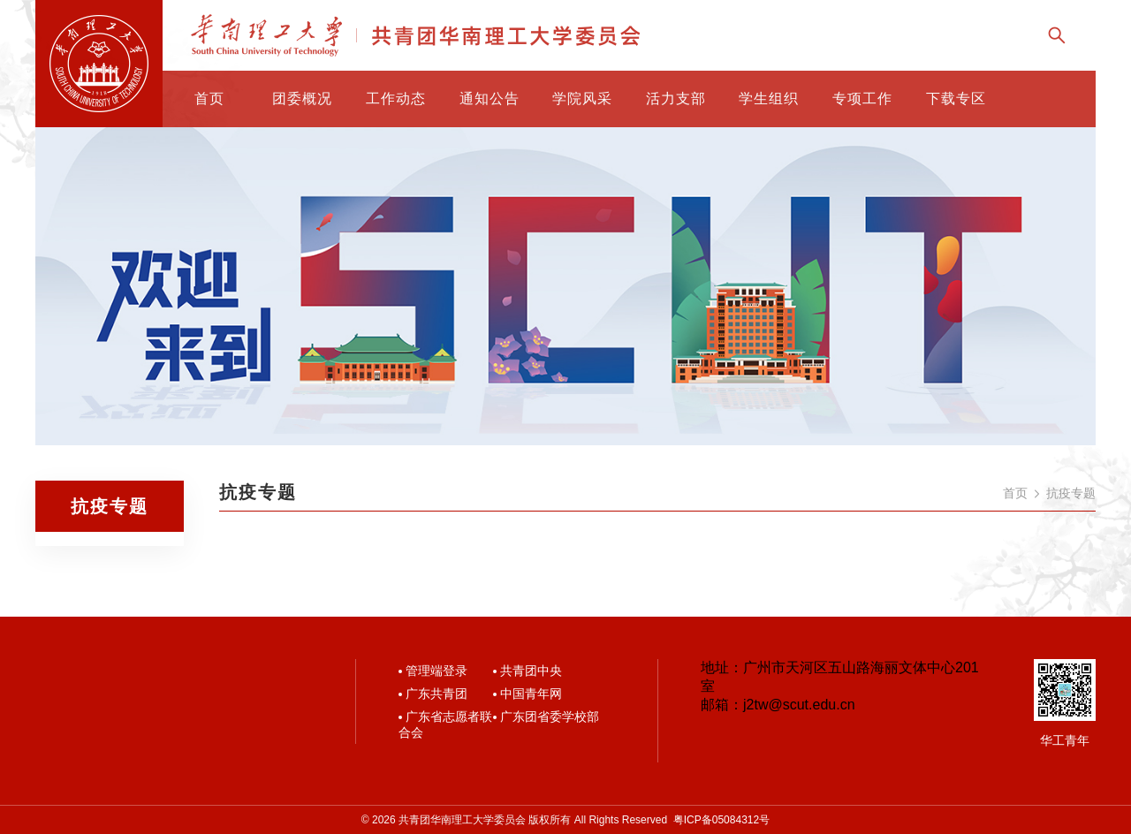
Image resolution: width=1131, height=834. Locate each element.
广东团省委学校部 (549, 716)
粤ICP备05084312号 (721, 820)
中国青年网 (531, 693)
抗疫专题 (1071, 493)
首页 (1015, 493)
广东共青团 (436, 693)
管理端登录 (436, 670)
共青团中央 (531, 670)
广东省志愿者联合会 (445, 724)
